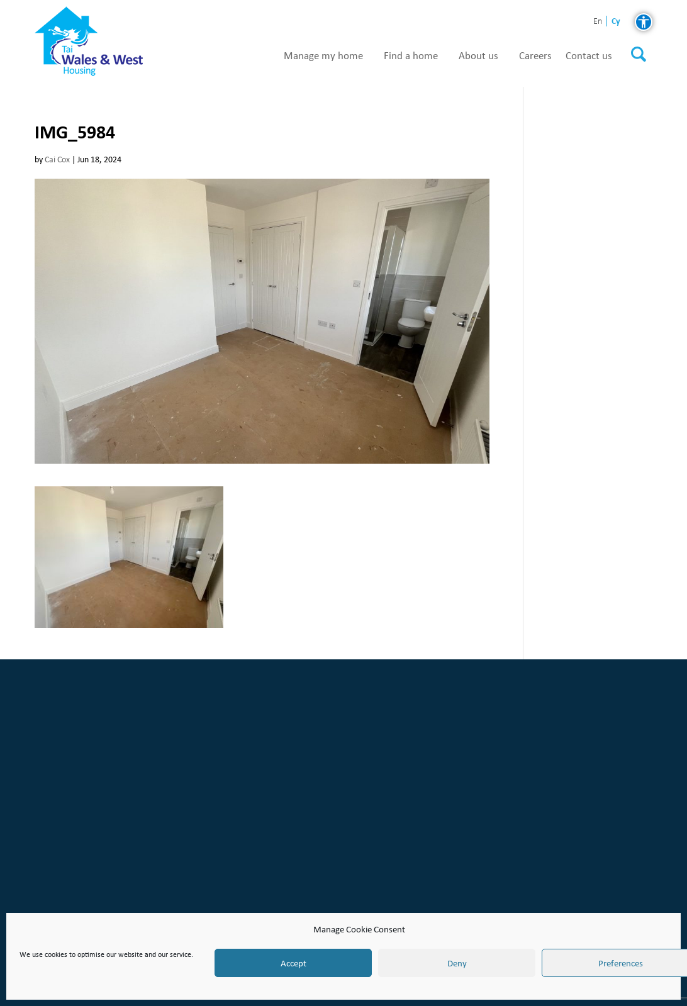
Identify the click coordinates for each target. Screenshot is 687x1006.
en (597, 22)
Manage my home (323, 56)
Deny (457, 963)
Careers (535, 56)
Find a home (411, 56)
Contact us (589, 56)
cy (616, 21)
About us (478, 56)
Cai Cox (57, 159)
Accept (293, 963)
